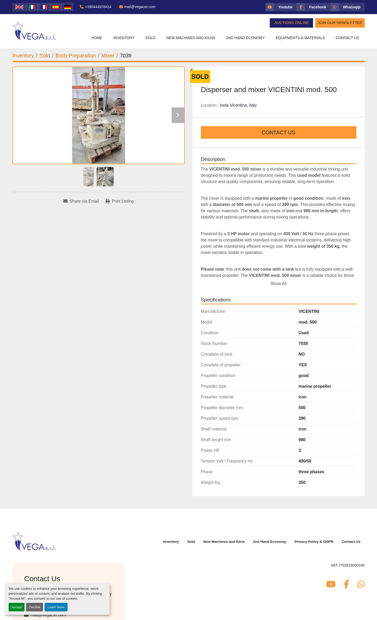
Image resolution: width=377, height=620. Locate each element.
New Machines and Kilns (190, 38)
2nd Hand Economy (245, 38)
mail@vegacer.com (139, 7)
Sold (150, 38)
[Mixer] (107, 55)
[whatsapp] (348, 7)
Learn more (55, 607)
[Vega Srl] (35, 541)
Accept (16, 607)
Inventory (123, 38)
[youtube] (281, 7)
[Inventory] (23, 55)
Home (96, 38)
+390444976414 (98, 7)
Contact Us (347, 38)
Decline (34, 607)
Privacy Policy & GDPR (314, 542)
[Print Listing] (119, 201)
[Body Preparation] (76, 55)
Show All (278, 283)
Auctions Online (291, 23)
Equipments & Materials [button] (300, 38)
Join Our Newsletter (340, 23)
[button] (124, 38)
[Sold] (44, 55)
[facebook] (313, 7)
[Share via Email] (81, 201)
